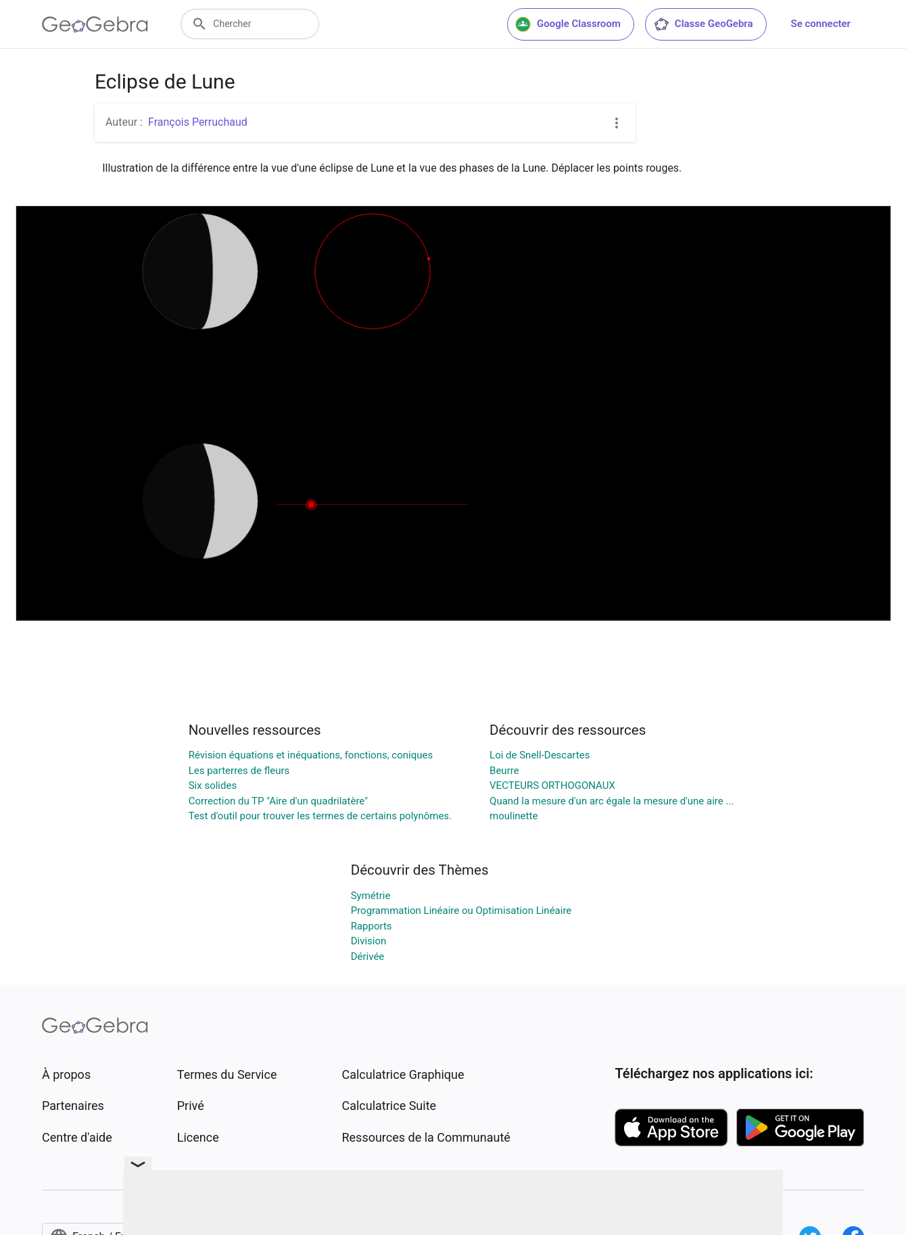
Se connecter (821, 24)
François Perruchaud (197, 122)
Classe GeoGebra (703, 24)
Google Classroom (568, 24)
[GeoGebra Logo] (95, 24)
